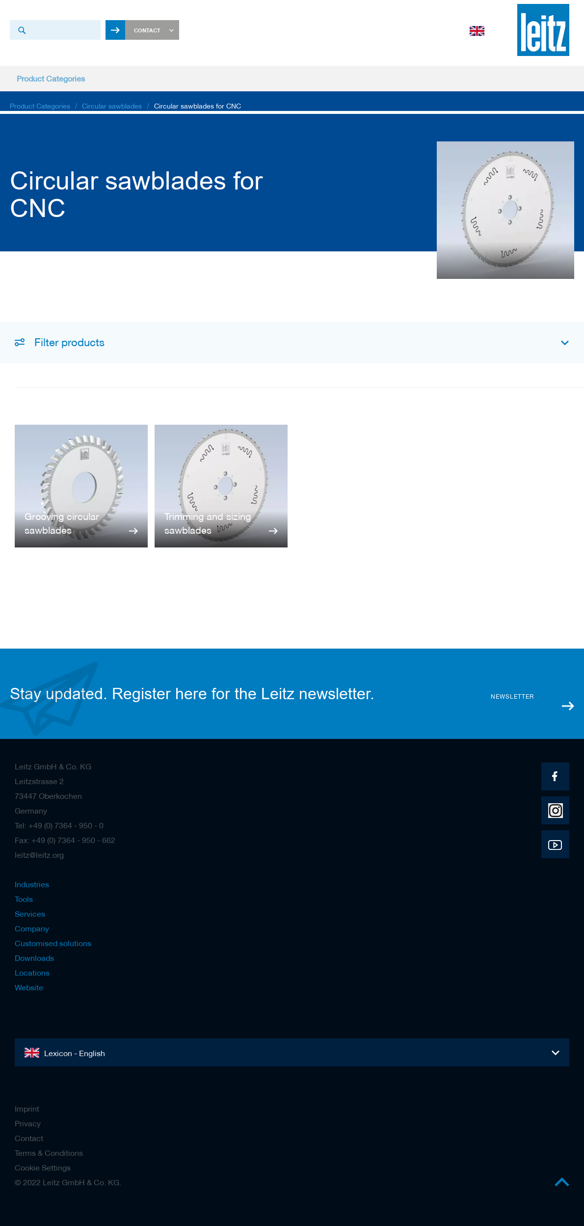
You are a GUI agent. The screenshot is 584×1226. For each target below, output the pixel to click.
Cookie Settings (43, 1167)
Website (29, 987)
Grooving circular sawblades (62, 523)
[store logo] (543, 30)
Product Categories (40, 106)
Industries (32, 884)
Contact (29, 1138)
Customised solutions (53, 943)
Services (30, 913)
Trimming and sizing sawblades (207, 523)
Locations (32, 972)
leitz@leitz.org (39, 854)
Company (32, 928)
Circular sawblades (112, 106)
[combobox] (55, 30)
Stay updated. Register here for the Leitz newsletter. (192, 694)
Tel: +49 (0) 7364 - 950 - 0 (59, 825)
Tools (24, 899)
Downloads (34, 958)
